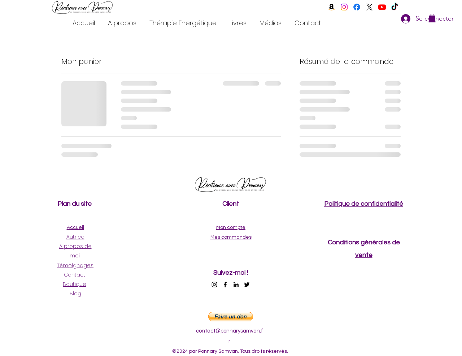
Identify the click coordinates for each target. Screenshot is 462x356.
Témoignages (75, 265)
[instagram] (344, 7)
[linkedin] (236, 284)
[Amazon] (331, 7)
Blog (75, 293)
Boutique (74, 284)
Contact (74, 274)
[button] (432, 18)
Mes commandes (231, 237)
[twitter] (369, 7)
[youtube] (382, 7)
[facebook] (356, 7)
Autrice (75, 236)
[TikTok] (394, 7)
